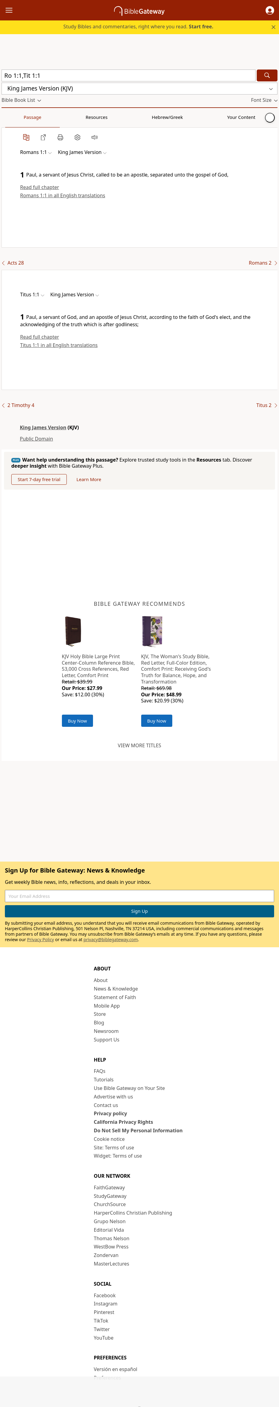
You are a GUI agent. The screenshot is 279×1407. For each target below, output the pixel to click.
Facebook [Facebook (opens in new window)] (105, 1295)
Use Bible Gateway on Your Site (129, 1088)
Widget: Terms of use (118, 1155)
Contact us (106, 1105)
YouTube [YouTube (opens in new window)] (104, 1337)
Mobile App (107, 1005)
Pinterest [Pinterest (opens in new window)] (104, 1312)
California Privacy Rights (123, 1122)
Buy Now (77, 721)
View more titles (139, 745)
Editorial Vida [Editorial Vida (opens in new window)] (109, 1230)
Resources (45, 117)
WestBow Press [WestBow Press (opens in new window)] (111, 1246)
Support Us (107, 1039)
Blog (99, 1022)
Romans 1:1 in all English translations (62, 195)
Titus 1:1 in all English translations (59, 345)
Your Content (120, 117)
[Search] (267, 75)
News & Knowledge (116, 988)
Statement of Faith (115, 997)
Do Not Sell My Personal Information (138, 1130)
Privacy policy (110, 1113)
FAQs (100, 1071)
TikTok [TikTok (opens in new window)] (101, 1320)
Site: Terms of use (114, 1147)
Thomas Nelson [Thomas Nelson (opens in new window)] (112, 1238)
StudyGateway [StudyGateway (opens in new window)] (110, 1196)
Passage (15, 117)
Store (100, 1014)
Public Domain (36, 438)
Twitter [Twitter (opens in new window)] (102, 1329)
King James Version (43, 427)
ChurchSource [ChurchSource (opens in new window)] (110, 1204)
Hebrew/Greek (81, 117)
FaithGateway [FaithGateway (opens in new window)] (109, 1187)
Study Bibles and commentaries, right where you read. (138, 26)
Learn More (89, 479)
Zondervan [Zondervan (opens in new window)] (106, 1255)
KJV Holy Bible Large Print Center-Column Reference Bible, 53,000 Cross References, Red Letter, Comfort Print (98, 666)
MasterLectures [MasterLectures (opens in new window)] (111, 1263)
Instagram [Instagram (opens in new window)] (106, 1303)
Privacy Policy (40, 939)
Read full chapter (39, 187)
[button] (270, 10)
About (101, 980)
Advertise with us (113, 1096)
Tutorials (104, 1079)
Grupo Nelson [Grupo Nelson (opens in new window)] (110, 1221)
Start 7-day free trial (39, 479)
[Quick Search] (129, 75)
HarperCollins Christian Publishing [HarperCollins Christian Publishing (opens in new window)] (133, 1212)
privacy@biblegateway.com (111, 939)
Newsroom (106, 1031)
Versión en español (116, 1369)
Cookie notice (109, 1139)
